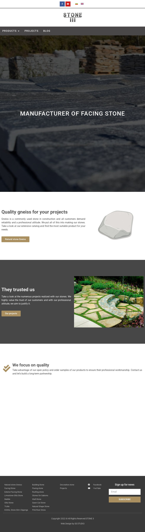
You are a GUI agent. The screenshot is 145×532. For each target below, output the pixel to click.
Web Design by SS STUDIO (72, 523)
